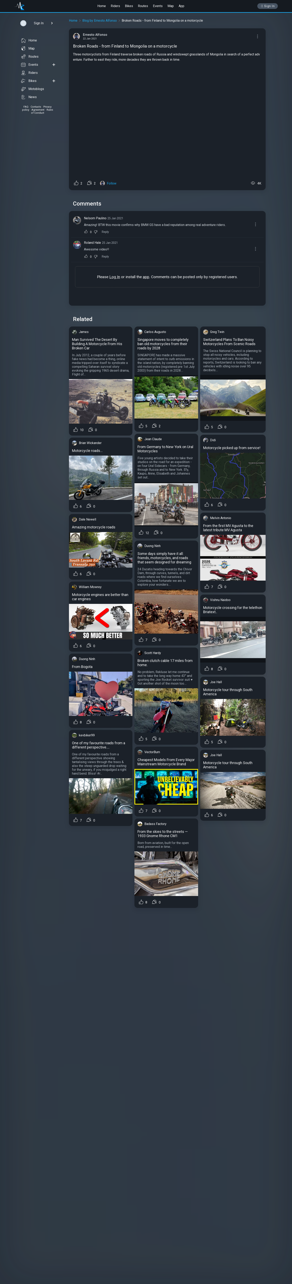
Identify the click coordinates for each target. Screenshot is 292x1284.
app (146, 277)
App (181, 6)
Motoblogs (32, 89)
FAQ (26, 106)
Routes (143, 6)
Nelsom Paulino (95, 218)
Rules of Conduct (42, 111)
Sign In (267, 6)
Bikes (129, 6)
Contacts (36, 106)
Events (158, 6)
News (29, 97)
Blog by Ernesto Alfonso (99, 20)
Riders (115, 6)
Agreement (37, 109)
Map (170, 6)
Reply (105, 232)
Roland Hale (92, 243)
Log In (114, 277)
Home (101, 6)
